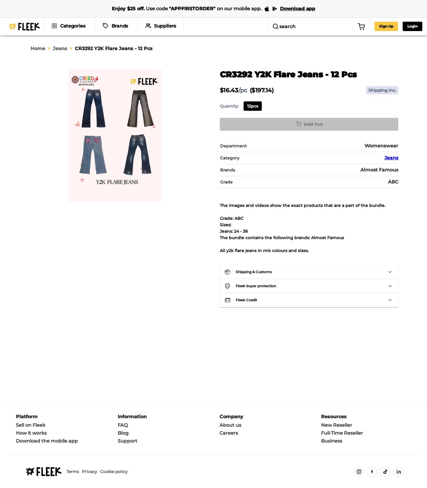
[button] (309, 272)
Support (127, 441)
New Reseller (336, 425)
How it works (31, 433)
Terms (72, 471)
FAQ (123, 425)
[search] (277, 26)
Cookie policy (114, 471)
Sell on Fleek (30, 425)
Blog (123, 433)
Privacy (89, 471)
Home (38, 48)
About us (230, 425)
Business (331, 441)
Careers (229, 433)
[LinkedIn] (398, 472)
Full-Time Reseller (342, 433)
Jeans (60, 48)
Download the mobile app (47, 441)
